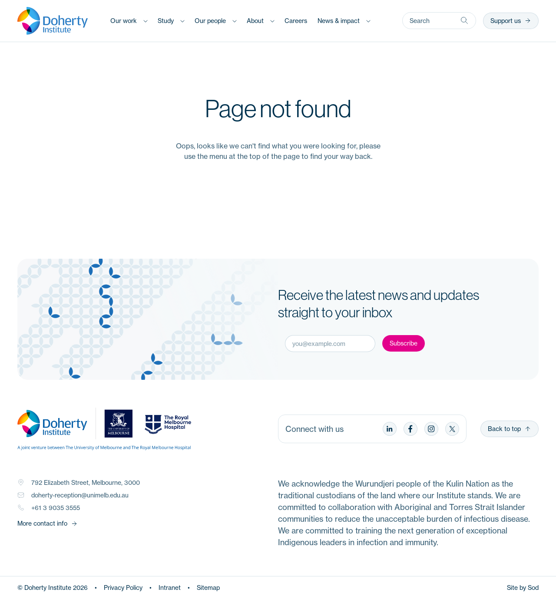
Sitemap (208, 587)
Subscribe (403, 343)
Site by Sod (523, 587)
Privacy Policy (123, 587)
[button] (128, 20)
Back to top (509, 429)
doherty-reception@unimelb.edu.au (80, 495)
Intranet (170, 587)
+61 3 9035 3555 (55, 507)
